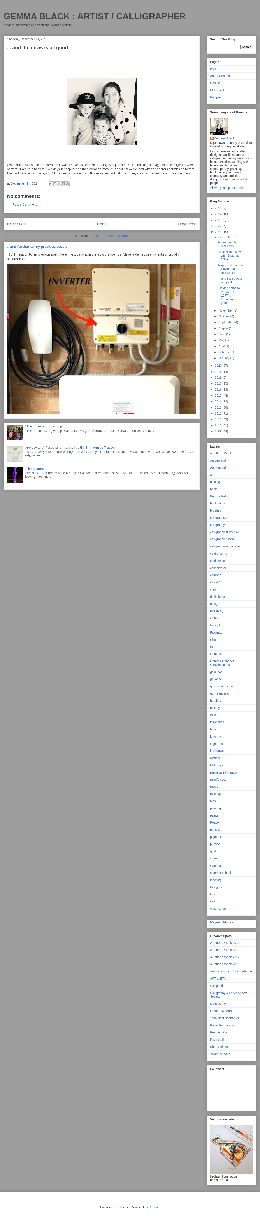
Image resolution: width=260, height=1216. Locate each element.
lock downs (217, 751)
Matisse (215, 758)
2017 (219, 383)
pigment (215, 837)
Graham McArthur (222, 1011)
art (212, 474)
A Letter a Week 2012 (224, 957)
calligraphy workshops (225, 546)
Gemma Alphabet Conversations (222, 663)
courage (215, 575)
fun (212, 646)
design (214, 604)
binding (215, 482)
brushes (215, 510)
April (221, 346)
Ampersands (218, 467)
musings (215, 794)
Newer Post (16, 223)
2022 (219, 226)
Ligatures (216, 744)
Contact (215, 83)
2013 (219, 407)
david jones (218, 596)
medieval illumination (224, 772)
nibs (213, 801)
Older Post (187, 223)
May (221, 340)
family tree (217, 625)
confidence (217, 561)
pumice (215, 844)
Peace (214, 822)
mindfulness (218, 779)
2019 (219, 371)
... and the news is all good (230, 280)
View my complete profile (227, 188)
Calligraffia (217, 986)
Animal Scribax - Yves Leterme (231, 971)
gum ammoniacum (222, 686)
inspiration (217, 722)
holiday (215, 708)
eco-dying (216, 611)
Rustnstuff (217, 1039)
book (213, 489)
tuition (214, 901)
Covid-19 (216, 582)
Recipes (215, 97)
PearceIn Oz (218, 1032)
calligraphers (218, 517)
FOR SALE (217, 90)
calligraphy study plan (225, 532)
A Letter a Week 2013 (224, 964)
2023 (219, 220)
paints (214, 815)
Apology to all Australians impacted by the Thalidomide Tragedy (70, 447)
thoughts (216, 887)
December (225, 237)
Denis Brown (218, 1003)
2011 (219, 419)
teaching (216, 880)
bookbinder (217, 503)
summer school (220, 873)
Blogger (154, 1207)
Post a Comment (24, 204)
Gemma (215, 654)
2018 (219, 377)
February (225, 352)
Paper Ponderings (222, 1025)
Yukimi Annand (220, 1054)
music (214, 786)
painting (215, 808)
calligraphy (217, 525)
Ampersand (218, 460)
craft (213, 589)
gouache (216, 679)
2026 (219, 208)
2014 (219, 401)
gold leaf (216, 672)
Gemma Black (224, 138)
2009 (219, 431)
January (224, 358)
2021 (219, 232)
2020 (219, 365)
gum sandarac (220, 693)
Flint (213, 639)
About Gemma (220, 76)
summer (215, 865)
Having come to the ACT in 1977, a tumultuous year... (229, 295)
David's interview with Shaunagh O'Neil (229, 255)
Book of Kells (219, 496)
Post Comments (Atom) (111, 236)
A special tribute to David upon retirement (230, 268)
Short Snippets (220, 1047)
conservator (218, 568)
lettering (215, 736)
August (223, 328)
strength (215, 858)
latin (213, 729)
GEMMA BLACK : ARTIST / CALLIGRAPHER (95, 16)
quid (213, 851)
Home (102, 223)
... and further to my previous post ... (37, 246)
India (213, 715)
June (222, 334)
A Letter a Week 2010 (224, 942)
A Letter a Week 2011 (224, 950)
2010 (219, 425)
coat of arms (218, 553)
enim (213, 618)
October (224, 316)
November (225, 310)
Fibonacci (216, 632)
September (226, 322)
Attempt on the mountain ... (228, 244)
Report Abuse (222, 922)
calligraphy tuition (222, 539)
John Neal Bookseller (224, 1018)
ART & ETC (218, 978)
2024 (219, 214)
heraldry (215, 700)
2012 (219, 413)
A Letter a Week (221, 453)
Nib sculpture (34, 469)
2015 (219, 395)
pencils (215, 829)
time (213, 894)
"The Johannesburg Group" (44, 426)
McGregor (217, 765)
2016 (219, 389)
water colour (218, 908)
